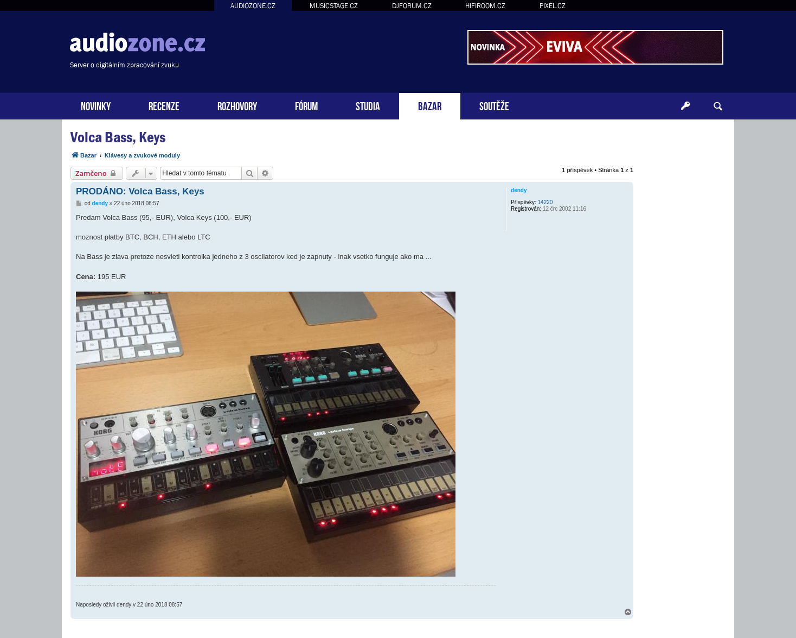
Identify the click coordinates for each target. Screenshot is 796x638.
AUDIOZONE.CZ (252, 6)
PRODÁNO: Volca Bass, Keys (140, 191)
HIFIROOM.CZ (485, 6)
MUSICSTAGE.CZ (334, 6)
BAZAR (429, 105)
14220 (545, 202)
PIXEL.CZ (553, 6)
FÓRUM (306, 105)
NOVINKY (96, 105)
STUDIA (368, 105)
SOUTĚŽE (494, 105)
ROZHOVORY (237, 105)
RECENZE (164, 105)
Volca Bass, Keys (117, 137)
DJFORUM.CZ (412, 6)
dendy (519, 190)
